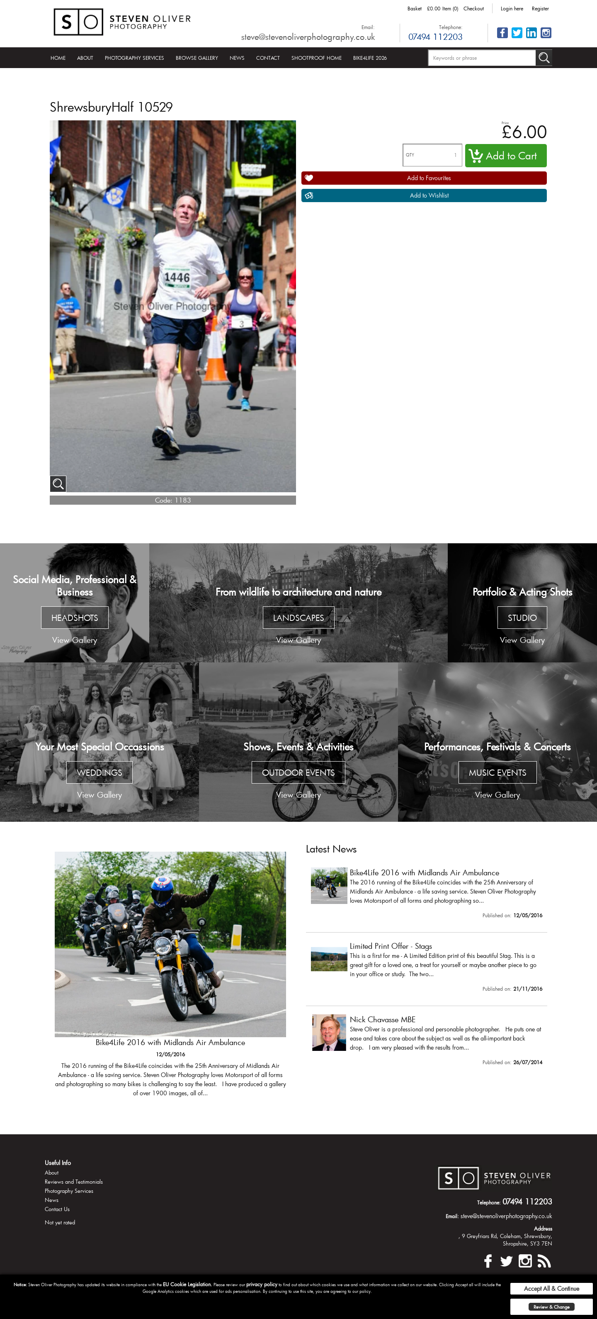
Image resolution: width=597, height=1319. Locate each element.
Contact (268, 57)
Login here (512, 8)
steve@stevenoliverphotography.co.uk (308, 36)
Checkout (474, 8)
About (85, 57)
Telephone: (451, 27)
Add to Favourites (429, 178)
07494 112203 (435, 36)
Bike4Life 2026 (370, 57)
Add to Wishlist (429, 195)
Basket (415, 8)
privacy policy (261, 1284)
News (237, 57)
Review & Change (552, 1307)
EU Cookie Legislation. (187, 1284)
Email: (368, 27)
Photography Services (134, 57)
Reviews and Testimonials (74, 1181)
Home (58, 57)
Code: (163, 500)
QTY (410, 155)
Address (543, 1228)
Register (540, 8)
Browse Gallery (197, 57)
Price (505, 122)
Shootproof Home (316, 57)
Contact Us (57, 1209)
